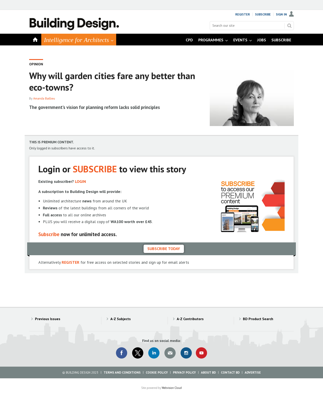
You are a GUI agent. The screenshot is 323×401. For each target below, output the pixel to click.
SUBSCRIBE (95, 169)
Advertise (253, 372)
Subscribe (263, 14)
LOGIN (80, 181)
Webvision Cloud (172, 388)
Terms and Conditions (122, 372)
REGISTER (70, 262)
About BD (208, 372)
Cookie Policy (157, 372)
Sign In (281, 14)
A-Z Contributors (190, 319)
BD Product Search (258, 319)
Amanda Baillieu (44, 98)
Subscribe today (163, 248)
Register (242, 14)
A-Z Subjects (120, 319)
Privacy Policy (184, 372)
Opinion (36, 64)
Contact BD (230, 372)
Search (289, 25)
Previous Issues (47, 319)
